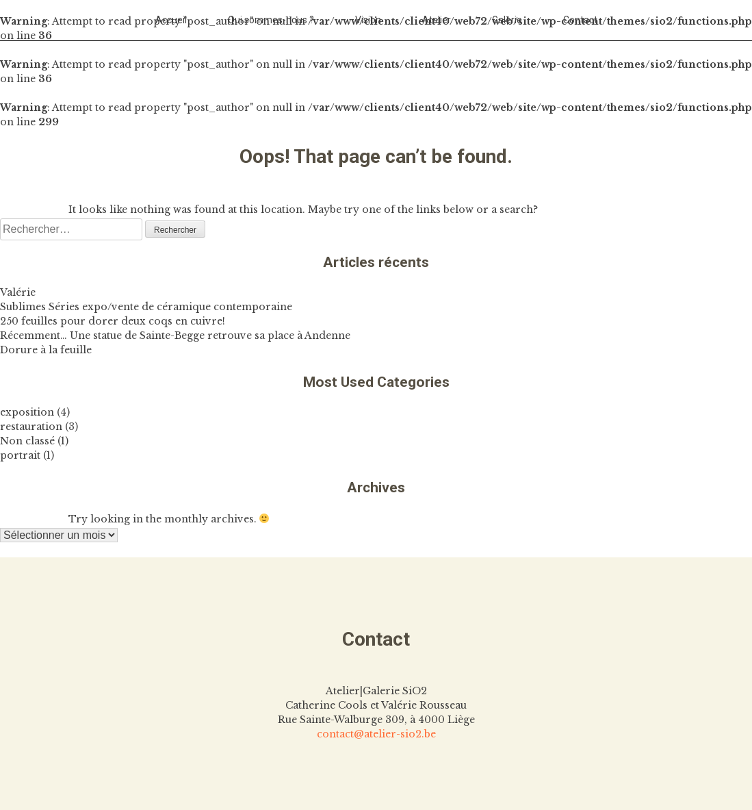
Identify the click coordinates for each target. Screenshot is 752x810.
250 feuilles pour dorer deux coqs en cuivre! (112, 321)
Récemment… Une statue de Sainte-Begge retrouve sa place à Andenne (175, 335)
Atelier (436, 19)
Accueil (171, 19)
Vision (368, 19)
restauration (31, 426)
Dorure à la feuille (46, 350)
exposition (27, 412)
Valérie (18, 292)
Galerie (507, 19)
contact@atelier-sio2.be (376, 734)
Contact (580, 19)
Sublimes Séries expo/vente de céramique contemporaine (146, 307)
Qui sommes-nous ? (271, 19)
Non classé (27, 441)
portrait (20, 455)
